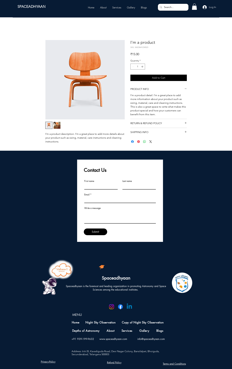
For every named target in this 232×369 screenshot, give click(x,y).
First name (89, 181)
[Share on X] (150, 142)
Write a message (92, 208)
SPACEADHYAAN (31, 6)
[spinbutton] (138, 66)
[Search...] (173, 7)
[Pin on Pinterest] (138, 142)
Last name (127, 181)
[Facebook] (120, 306)
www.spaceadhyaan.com (113, 339)
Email (87, 194)
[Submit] (95, 231)
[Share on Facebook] (132, 142)
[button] (194, 7)
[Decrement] (133, 66)
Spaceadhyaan (116, 278)
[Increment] (143, 66)
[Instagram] (111, 306)
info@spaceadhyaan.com (151, 339)
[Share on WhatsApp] (144, 142)
